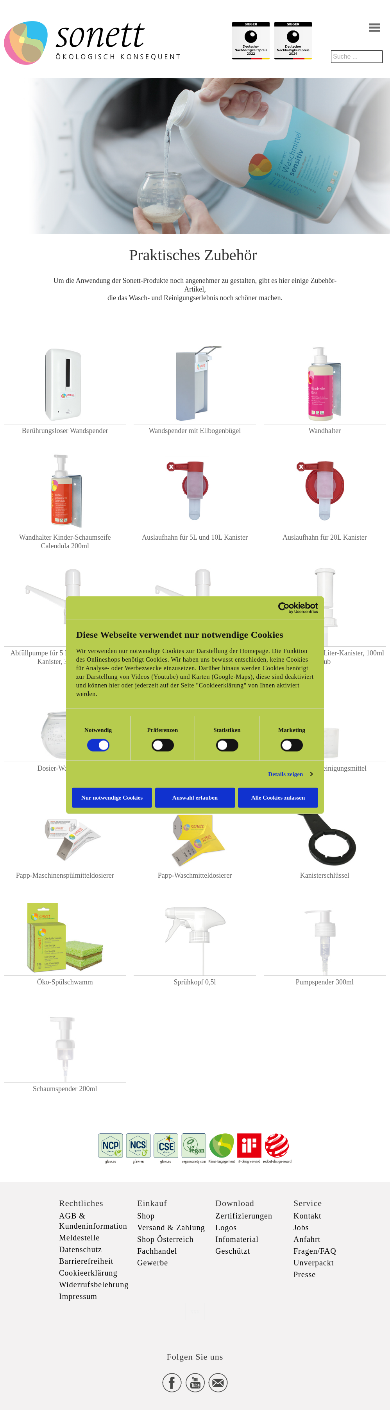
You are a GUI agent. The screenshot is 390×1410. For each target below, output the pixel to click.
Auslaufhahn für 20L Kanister (325, 537)
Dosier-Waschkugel (65, 768)
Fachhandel (157, 1251)
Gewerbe (152, 1262)
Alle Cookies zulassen (278, 797)
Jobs (301, 1227)
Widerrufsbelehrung (94, 1284)
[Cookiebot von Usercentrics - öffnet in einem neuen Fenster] (284, 608)
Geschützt (232, 1251)
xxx (195, 1311)
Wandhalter (325, 431)
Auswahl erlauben (195, 797)
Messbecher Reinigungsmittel (325, 768)
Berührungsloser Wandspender (65, 431)
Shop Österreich (165, 1239)
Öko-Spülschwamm (65, 982)
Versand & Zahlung (171, 1227)
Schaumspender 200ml (65, 1089)
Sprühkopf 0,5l (195, 982)
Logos (226, 1227)
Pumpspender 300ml (325, 982)
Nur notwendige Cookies (112, 797)
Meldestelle (79, 1237)
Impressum (78, 1296)
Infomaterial (237, 1239)
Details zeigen (285, 774)
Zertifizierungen (243, 1215)
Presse (304, 1274)
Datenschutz (80, 1249)
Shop (146, 1215)
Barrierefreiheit (86, 1261)
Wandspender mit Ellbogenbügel (195, 431)
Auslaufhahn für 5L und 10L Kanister (195, 537)
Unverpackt (313, 1262)
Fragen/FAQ (314, 1251)
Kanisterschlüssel (324, 875)
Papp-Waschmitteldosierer (195, 875)
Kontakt (307, 1215)
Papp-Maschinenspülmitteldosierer (65, 875)
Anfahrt (306, 1239)
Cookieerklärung (88, 1273)
